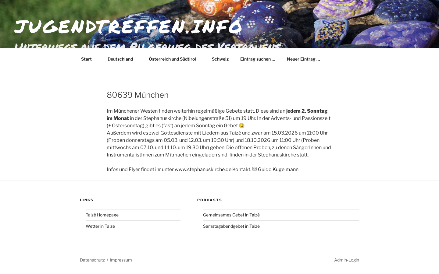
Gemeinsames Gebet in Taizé (231, 214)
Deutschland (123, 58)
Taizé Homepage (102, 214)
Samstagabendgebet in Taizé (231, 226)
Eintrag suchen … (257, 58)
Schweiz (220, 58)
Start (89, 58)
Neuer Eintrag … (303, 58)
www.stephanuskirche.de (203, 169)
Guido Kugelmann (278, 169)
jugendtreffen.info (129, 26)
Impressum (121, 259)
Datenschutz (92, 259)
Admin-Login (346, 259)
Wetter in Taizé (100, 226)
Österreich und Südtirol (175, 58)
